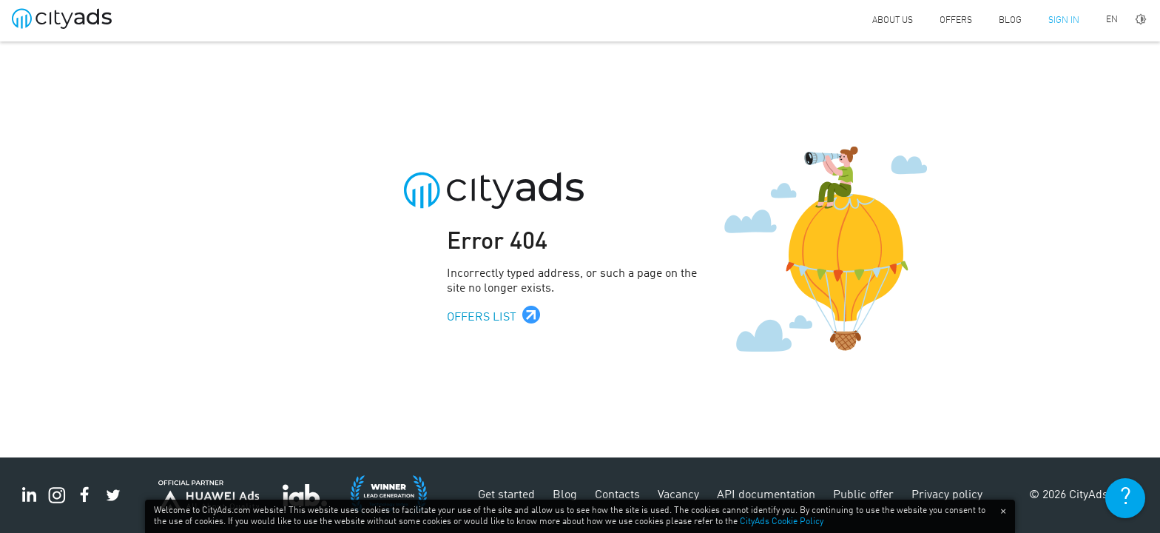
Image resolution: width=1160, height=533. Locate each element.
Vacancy (678, 495)
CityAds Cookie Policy (781, 521)
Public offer (863, 495)
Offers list (481, 318)
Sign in (1063, 20)
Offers (956, 20)
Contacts (617, 495)
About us (892, 20)
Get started (506, 495)
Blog (1010, 20)
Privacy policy (946, 495)
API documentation (766, 495)
